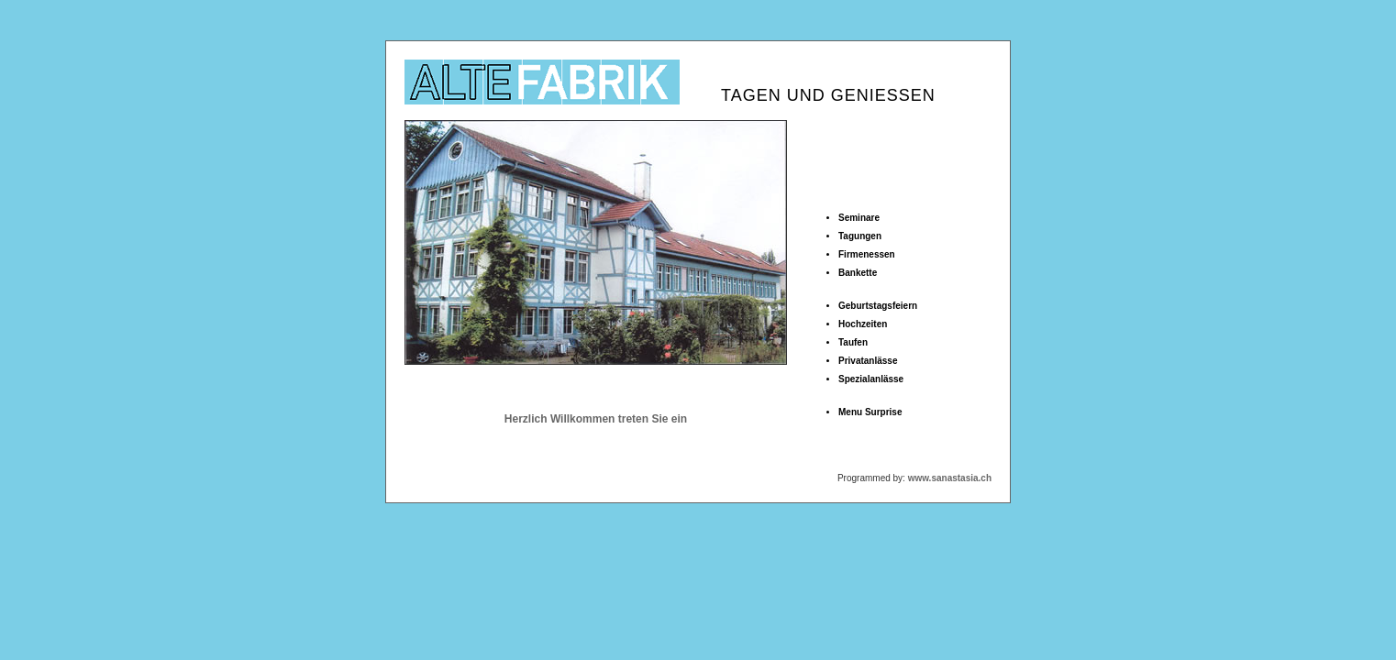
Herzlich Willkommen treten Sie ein (595, 418)
